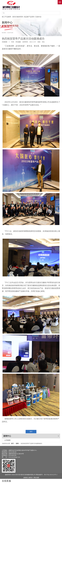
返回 (31, 431)
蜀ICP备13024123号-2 (50, 468)
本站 (43, 42)
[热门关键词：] (3, 13)
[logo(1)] (11, 5)
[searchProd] (32, 13)
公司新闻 (5, 443)
